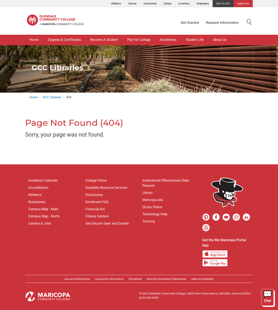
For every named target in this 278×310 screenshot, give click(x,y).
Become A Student (104, 40)
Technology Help (154, 214)
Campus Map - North (44, 216)
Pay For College (139, 40)
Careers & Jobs (39, 223)
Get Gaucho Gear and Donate (107, 223)
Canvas (132, 3)
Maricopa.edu (152, 200)
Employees (203, 3)
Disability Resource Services (106, 188)
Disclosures (94, 195)
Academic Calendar (43, 180)
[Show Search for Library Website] (249, 22)
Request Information (222, 22)
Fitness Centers (97, 216)
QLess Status (152, 207)
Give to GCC (223, 3)
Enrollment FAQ (97, 202)
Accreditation (38, 188)
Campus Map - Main (43, 209)
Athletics (116, 3)
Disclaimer (135, 279)
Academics (168, 40)
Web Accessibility (202, 279)
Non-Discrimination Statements (166, 279)
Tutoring (148, 221)
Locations (184, 3)
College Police (96, 180)
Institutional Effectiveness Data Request (165, 183)
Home (33, 40)
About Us (220, 40)
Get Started (190, 22)
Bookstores (36, 202)
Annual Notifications (77, 279)
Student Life (195, 40)
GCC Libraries (52, 97)
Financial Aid (95, 209)
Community (150, 3)
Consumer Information (109, 279)
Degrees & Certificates (64, 40)
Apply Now (243, 3)
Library (167, 3)
